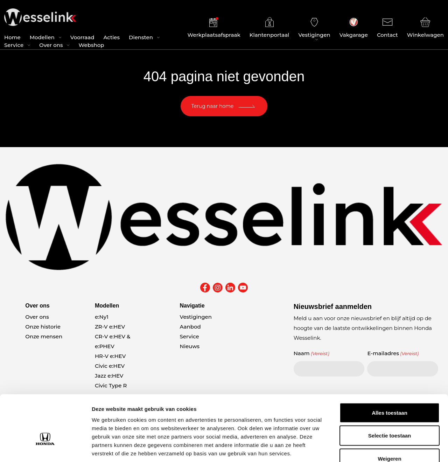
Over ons (51, 45)
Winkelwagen (425, 28)
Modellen (42, 38)
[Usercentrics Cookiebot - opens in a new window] (45, 448)
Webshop (91, 45)
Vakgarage (354, 28)
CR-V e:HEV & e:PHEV (112, 341)
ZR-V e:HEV (110, 326)
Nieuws (190, 346)
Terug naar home (212, 106)
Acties (111, 38)
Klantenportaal (269, 28)
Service (13, 45)
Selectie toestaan (389, 393)
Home (12, 38)
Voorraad (82, 38)
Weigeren (389, 416)
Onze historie (43, 326)
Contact (387, 28)
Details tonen (378, 448)
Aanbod (190, 326)
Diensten (141, 38)
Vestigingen (314, 28)
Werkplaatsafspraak (214, 28)
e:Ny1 (101, 316)
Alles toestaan (389, 370)
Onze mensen (43, 336)
